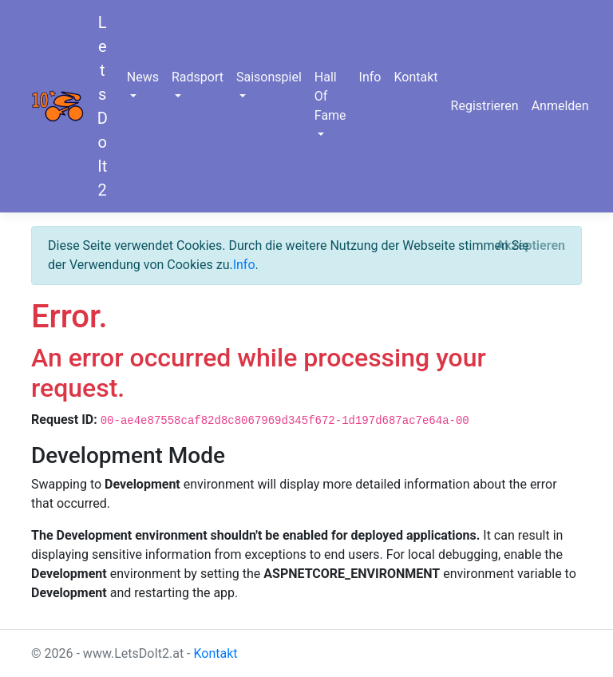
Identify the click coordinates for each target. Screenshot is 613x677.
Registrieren (485, 105)
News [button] (143, 77)
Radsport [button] (197, 77)
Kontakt (415, 77)
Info (370, 77)
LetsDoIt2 (102, 106)
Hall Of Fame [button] (330, 96)
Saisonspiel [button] (269, 77)
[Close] (530, 246)
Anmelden (560, 105)
